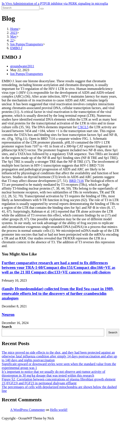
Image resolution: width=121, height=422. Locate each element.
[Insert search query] (20, 8)
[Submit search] (42, 8)
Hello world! (59, 410)
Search (7, 326)
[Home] (14, 29)
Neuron (8, 314)
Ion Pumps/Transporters (26, 74)
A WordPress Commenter (27, 410)
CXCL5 (83, 127)
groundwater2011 (22, 66)
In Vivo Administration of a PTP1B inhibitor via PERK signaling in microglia (55, 3)
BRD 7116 (76, 181)
